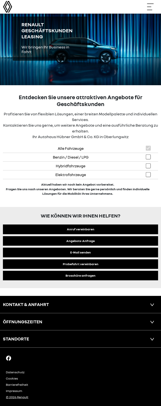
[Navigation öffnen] (152, 7)
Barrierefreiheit (17, 385)
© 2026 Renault (17, 397)
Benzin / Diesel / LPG (70, 157)
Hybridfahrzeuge (70, 166)
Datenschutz (15, 372)
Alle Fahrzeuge (71, 148)
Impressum (14, 391)
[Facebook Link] (8, 358)
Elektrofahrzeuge (70, 174)
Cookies (12, 378)
